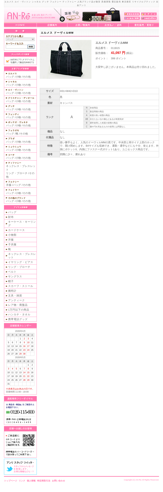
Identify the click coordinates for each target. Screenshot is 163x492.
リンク (22, 480)
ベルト (12, 271)
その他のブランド (17, 198)
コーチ (11, 155)
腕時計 (12, 290)
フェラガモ (13, 130)
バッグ (10, 76)
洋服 (8, 184)
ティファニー (14, 163)
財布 (11, 216)
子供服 (12, 244)
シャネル (12, 82)
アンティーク (16, 300)
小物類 (12, 234)
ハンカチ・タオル (19, 314)
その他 (27, 76)
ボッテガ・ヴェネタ (18, 122)
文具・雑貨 (15, 295)
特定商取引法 (43, 480)
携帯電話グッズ (18, 319)
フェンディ (13, 114)
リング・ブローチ (16, 173)
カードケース (16, 230)
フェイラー (13, 190)
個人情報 (31, 480)
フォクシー (13, 182)
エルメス (12, 73)
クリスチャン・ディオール (21, 98)
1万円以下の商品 (18, 309)
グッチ (11, 106)
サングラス (15, 276)
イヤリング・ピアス (20, 262)
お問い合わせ (58, 480)
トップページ (10, 480)
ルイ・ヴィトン (15, 90)
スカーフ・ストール (20, 285)
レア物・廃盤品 (18, 304)
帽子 (11, 281)
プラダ (11, 138)
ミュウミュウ (14, 147)
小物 (18, 76)
